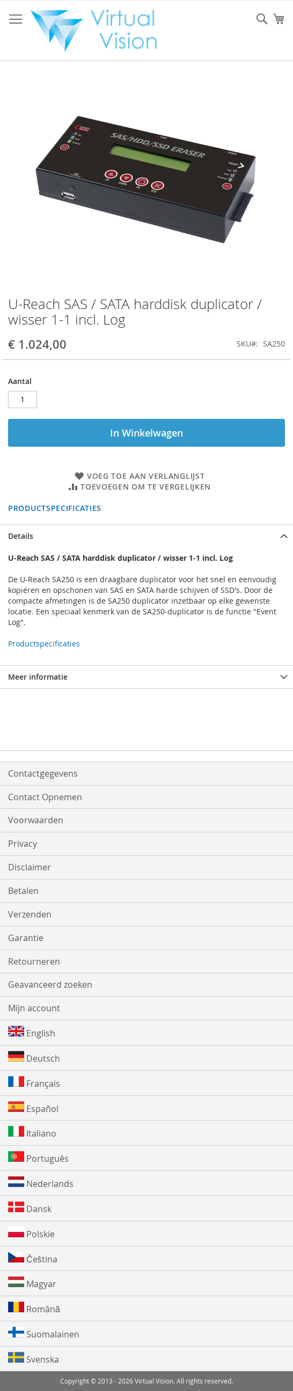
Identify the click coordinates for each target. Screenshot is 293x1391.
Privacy (22, 843)
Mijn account (34, 1008)
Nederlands (41, 1183)
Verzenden (30, 914)
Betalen (23, 891)
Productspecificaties (54, 508)
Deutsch (34, 1057)
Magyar (32, 1283)
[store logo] (99, 31)
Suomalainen (43, 1333)
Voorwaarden (35, 820)
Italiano (32, 1132)
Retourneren (34, 961)
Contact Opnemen (45, 797)
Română (34, 1308)
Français (34, 1082)
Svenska (33, 1358)
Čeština (32, 1258)
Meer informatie (38, 677)
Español (33, 1108)
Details (20, 536)
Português (38, 1157)
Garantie (25, 938)
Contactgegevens (43, 773)
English (31, 1032)
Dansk (30, 1208)
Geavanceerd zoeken (50, 984)
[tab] (146, 535)
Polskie (31, 1233)
